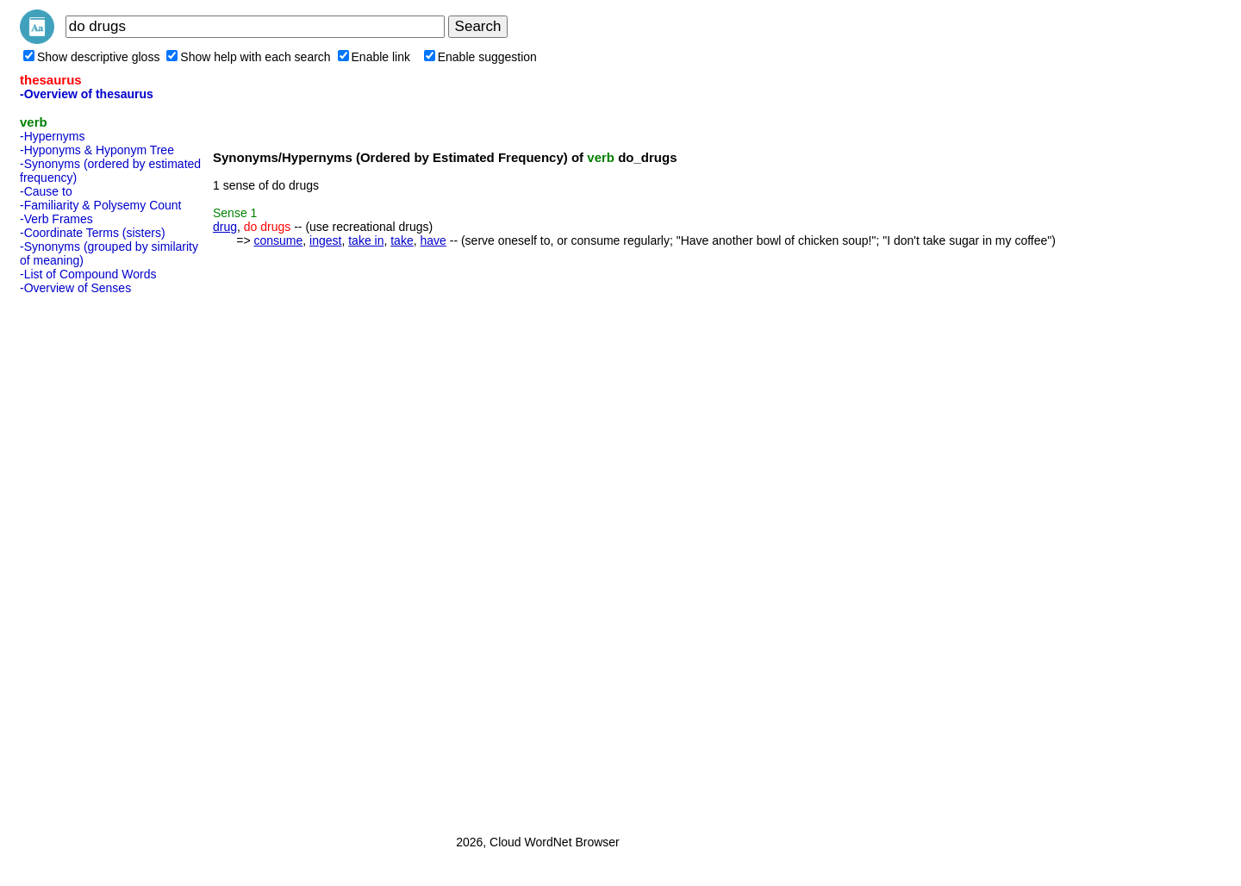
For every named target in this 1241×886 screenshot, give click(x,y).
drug (225, 227)
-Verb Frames (56, 219)
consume (277, 240)
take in (366, 240)
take (401, 240)
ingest (325, 240)
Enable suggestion (480, 57)
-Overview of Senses (75, 288)
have (433, 240)
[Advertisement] (89, 559)
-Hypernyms (52, 136)
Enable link (374, 57)
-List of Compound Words (88, 274)
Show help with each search (248, 57)
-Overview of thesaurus (86, 94)
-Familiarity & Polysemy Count (101, 205)
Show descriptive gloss (91, 57)
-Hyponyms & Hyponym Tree (97, 150)
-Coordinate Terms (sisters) (92, 233)
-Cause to (46, 191)
